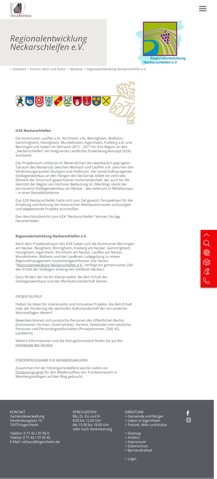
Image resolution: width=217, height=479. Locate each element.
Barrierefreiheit (140, 450)
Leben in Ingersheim (144, 420)
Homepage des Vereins (34, 345)
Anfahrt (134, 437)
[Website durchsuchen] (210, 244)
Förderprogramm (30, 372)
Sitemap (134, 433)
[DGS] (210, 272)
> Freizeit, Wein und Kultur (47, 69)
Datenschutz (138, 446)
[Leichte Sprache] (210, 263)
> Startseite (18, 69)
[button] (203, 7)
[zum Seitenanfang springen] (210, 235)
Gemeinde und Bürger (145, 416)
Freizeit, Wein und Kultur (147, 424)
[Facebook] (187, 413)
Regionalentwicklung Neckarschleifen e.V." (50, 265)
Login (132, 458)
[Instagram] (188, 420)
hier (117, 216)
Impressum (137, 441)
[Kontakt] (210, 282)
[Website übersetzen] (210, 254)
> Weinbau (75, 69)
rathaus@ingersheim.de (40, 441)
